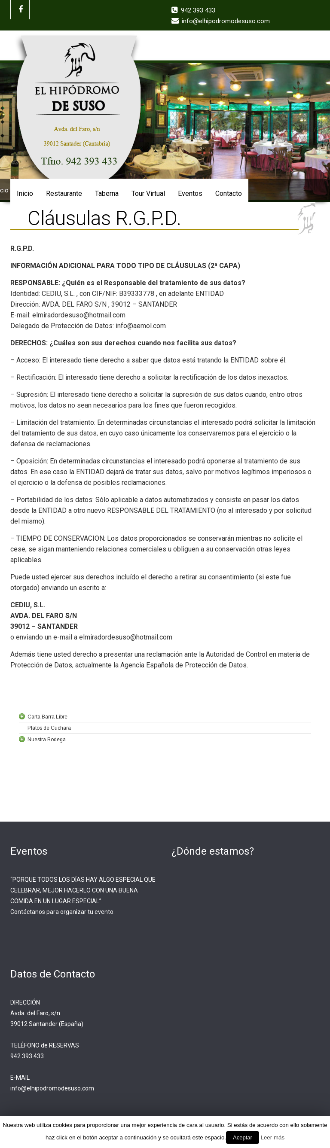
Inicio (25, 193)
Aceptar (242, 1137)
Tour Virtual (148, 193)
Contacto (228, 193)
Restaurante (64, 193)
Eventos (190, 193)
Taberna (107, 193)
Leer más (273, 1137)
